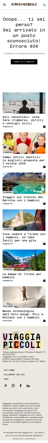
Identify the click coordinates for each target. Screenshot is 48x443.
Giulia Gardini (7, 167)
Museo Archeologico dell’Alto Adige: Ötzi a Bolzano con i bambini (23, 314)
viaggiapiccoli (8, 126)
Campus (7, 152)
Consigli (8, 112)
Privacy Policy (18, 439)
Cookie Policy (30, 439)
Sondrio (8, 192)
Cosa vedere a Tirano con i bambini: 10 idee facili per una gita (24, 237)
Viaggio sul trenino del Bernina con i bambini (23, 199)
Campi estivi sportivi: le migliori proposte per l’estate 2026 (24, 160)
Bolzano (8, 306)
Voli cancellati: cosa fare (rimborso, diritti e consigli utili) (23, 120)
